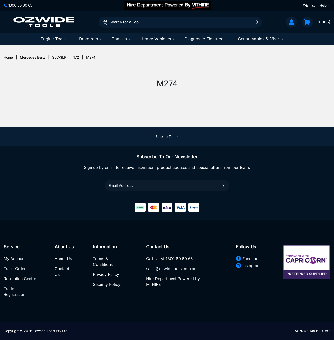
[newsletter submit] (222, 185)
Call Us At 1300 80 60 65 (169, 258)
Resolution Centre (20, 278)
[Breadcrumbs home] (8, 57)
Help (325, 5)
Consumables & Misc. (261, 38)
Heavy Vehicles (157, 38)
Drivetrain (90, 38)
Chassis (121, 38)
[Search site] (255, 22)
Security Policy (106, 284)
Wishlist (309, 5)
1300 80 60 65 (18, 5)
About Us (63, 258)
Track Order (15, 268)
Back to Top (167, 136)
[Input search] (180, 22)
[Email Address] (167, 185)
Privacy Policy (106, 274)
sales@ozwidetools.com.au (171, 268)
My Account (15, 258)
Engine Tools (55, 38)
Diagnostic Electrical (206, 38)
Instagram (248, 265)
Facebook (248, 258)
